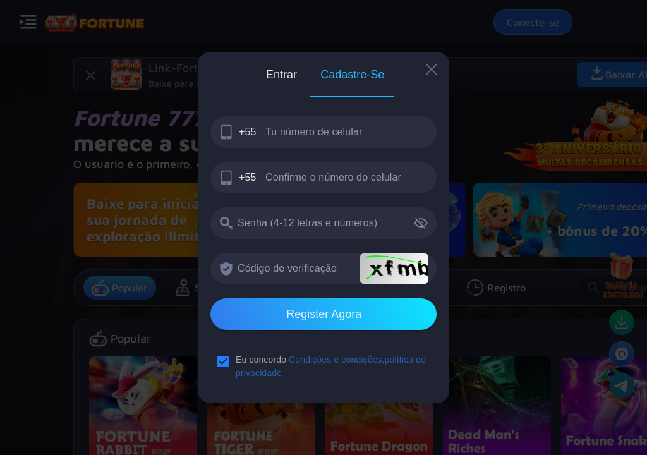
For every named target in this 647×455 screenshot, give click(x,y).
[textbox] (323, 132)
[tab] (281, 74)
